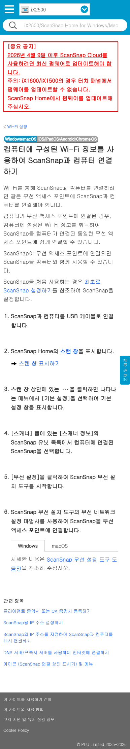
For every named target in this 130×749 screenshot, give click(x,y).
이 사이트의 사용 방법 (23, 709)
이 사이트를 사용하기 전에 (27, 699)
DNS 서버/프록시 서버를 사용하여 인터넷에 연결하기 (56, 652)
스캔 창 (69, 351)
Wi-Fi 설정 (17, 126)
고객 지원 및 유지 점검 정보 (29, 719)
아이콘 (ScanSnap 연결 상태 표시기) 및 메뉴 (48, 664)
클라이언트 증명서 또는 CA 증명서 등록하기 (47, 611)
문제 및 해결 (125, 370)
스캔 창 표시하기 (39, 363)
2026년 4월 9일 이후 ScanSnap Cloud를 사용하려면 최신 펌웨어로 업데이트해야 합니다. (59, 63)
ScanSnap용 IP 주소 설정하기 (33, 622)
